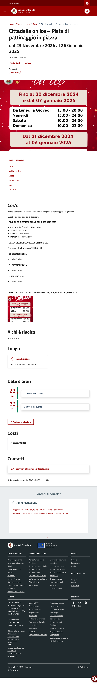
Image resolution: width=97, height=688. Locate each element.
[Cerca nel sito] (87, 11)
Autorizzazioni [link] (34, 582)
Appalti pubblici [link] (35, 579)
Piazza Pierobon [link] (22, 358)
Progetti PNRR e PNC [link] (16, 602)
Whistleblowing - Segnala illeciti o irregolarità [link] (57, 641)
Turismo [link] (53, 595)
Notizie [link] (74, 570)
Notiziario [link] (75, 596)
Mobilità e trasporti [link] (57, 579)
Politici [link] (10, 582)
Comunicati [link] (75, 573)
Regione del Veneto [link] (14, 3)
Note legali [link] (54, 622)
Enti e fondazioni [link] (14, 579)
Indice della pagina (48, 160)
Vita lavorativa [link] (56, 598)
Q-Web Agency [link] (84, 677)
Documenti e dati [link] (14, 592)
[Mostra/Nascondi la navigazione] (4, 10)
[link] (24, 11)
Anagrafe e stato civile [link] (38, 576)
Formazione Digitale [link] (37, 632)
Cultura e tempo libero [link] (38, 589)
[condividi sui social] (14, 63)
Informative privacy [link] (58, 619)
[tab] (47, 548)
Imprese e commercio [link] (58, 576)
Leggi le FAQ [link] (34, 613)
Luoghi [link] (74, 589)
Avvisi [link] (73, 576)
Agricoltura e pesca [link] (36, 570)
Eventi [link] (73, 592)
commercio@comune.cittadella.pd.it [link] (32, 468)
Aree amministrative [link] (16, 573)
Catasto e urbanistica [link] (37, 586)
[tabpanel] (28, 522)
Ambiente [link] (33, 573)
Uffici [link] (10, 576)
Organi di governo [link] (15, 570)
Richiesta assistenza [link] (37, 629)
